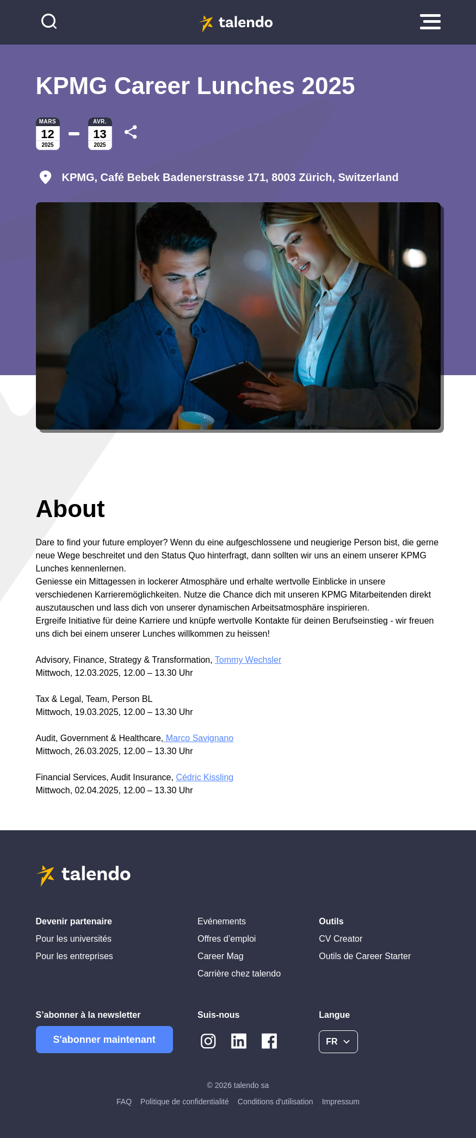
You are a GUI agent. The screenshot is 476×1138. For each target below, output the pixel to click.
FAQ (124, 1101)
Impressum (341, 1101)
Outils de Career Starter (365, 956)
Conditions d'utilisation (275, 1101)
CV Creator (340, 938)
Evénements (221, 921)
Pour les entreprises (74, 956)
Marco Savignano (198, 738)
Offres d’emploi (226, 938)
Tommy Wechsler (248, 659)
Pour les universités (74, 938)
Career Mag (220, 956)
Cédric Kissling (204, 777)
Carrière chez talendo (239, 973)
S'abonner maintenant (104, 1039)
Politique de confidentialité (184, 1101)
